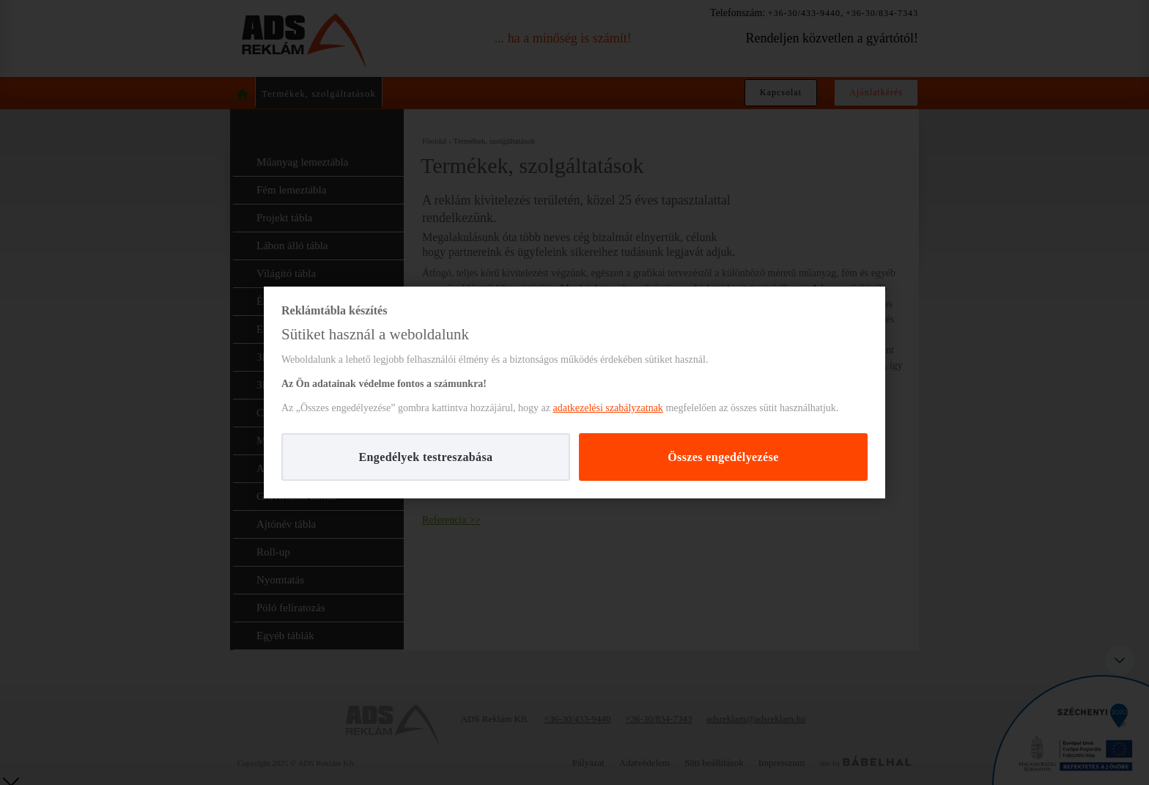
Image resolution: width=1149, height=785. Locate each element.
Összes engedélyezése (723, 457)
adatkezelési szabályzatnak (607, 407)
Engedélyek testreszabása (425, 457)
